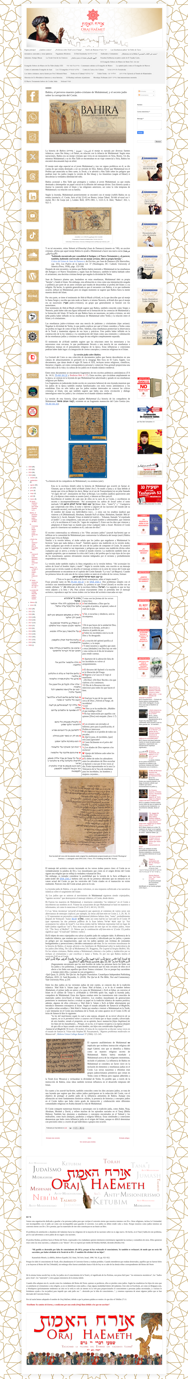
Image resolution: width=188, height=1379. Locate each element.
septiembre (33, 480)
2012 (30, 637)
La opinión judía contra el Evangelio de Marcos (133, 66)
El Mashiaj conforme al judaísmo (78, 77)
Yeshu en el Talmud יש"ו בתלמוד (82, 74)
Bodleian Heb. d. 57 (79, 375)
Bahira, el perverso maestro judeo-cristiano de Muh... (34, 517)
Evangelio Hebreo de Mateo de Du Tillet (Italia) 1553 (43, 66)
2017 (30, 623)
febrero (32, 602)
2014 (30, 631)
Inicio (89, 1138)
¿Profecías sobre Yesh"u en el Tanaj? (68, 50)
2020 (30, 614)
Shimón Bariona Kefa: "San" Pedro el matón (154, 877)
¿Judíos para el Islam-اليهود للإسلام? (84, 58)
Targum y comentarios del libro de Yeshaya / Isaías (154, 861)
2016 (30, 625)
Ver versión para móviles (88, 1142)
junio (32, 490)
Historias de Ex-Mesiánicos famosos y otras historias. (43, 77)
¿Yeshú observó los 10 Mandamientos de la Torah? (155, 712)
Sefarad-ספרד (66, 81)
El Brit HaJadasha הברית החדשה (85, 54)
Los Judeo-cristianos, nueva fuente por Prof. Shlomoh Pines (45, 74)
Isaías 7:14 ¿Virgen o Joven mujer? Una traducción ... (34, 573)
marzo (32, 499)
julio (31, 488)
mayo (32, 493)
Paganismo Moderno (63, 54)
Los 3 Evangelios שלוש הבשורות (67, 70)
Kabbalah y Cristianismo (109, 54)
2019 (30, 617)
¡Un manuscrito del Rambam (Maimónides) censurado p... (34, 558)
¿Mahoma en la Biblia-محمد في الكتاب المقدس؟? (139, 54)
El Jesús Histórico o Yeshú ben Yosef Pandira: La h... (34, 506)
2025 (30, 469)
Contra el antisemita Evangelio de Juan (38, 70)
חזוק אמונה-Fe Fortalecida (116, 70)
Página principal (29, 50)
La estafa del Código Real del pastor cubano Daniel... (34, 594)
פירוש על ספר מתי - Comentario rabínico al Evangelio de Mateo (89, 66)
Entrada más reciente (53, 1138)
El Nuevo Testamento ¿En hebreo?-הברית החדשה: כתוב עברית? (154, 754)
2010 (30, 642)
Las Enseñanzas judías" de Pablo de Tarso (126, 50)
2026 (30, 467)
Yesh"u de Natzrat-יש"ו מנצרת (96, 50)
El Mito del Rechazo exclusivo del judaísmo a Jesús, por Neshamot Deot (155, 773)
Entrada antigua (124, 1138)
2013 (30, 634)
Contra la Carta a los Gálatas (93, 70)
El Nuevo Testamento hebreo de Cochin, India (40, 81)
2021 (30, 611)
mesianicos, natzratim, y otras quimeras (38, 54)
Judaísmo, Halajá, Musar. (33, 58)
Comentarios (143, 95)
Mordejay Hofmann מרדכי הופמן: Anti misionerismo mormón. (115, 77)
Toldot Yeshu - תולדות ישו (106, 74)
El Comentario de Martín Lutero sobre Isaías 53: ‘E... (34, 530)
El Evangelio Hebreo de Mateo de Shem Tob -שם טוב (119, 62)
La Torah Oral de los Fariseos (57, 58)
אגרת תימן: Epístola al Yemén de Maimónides (135, 74)
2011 (30, 639)
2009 (30, 645)
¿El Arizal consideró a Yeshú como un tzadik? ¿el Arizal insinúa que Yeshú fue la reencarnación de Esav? (150, 842)
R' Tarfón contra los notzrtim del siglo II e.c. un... (34, 584)
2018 (30, 620)
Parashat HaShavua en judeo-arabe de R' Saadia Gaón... (120, 58)
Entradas (142, 91)
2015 (30, 628)
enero (32, 605)
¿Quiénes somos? (45, 50)
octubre (32, 478)
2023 (30, 475)
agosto (32, 485)
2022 (30, 609)
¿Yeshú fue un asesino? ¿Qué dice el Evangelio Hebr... (34, 544)
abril (31, 496)
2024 (30, 472)
